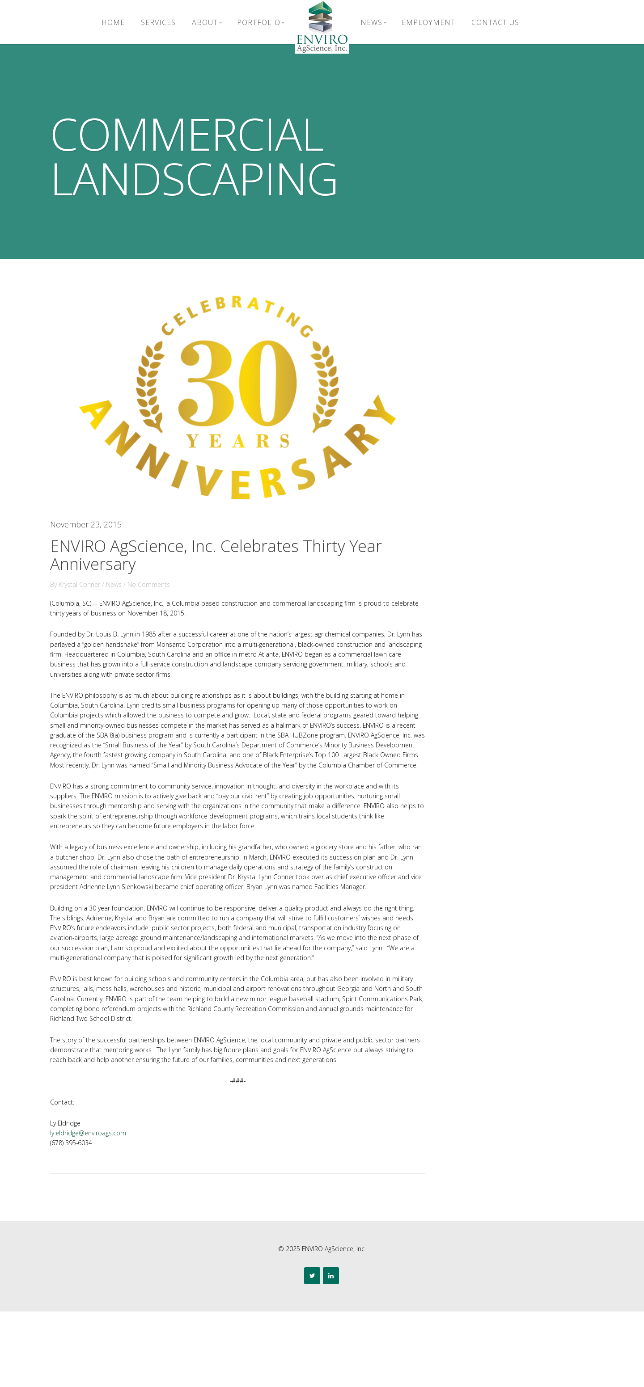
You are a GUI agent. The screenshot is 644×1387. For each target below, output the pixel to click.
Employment (428, 22)
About (207, 22)
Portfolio (261, 22)
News (373, 22)
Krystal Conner (98, 571)
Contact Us (495, 22)
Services (158, 22)
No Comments (171, 571)
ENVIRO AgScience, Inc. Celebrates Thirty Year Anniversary (233, 541)
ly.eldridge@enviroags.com (107, 1206)
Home (113, 22)
